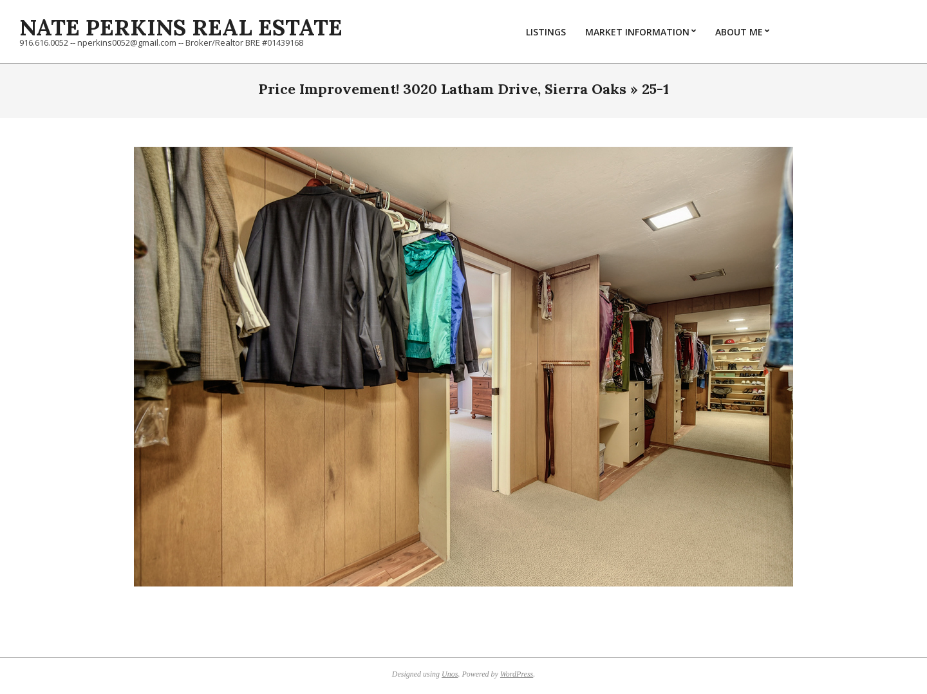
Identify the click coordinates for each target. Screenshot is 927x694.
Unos (450, 674)
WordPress (516, 674)
